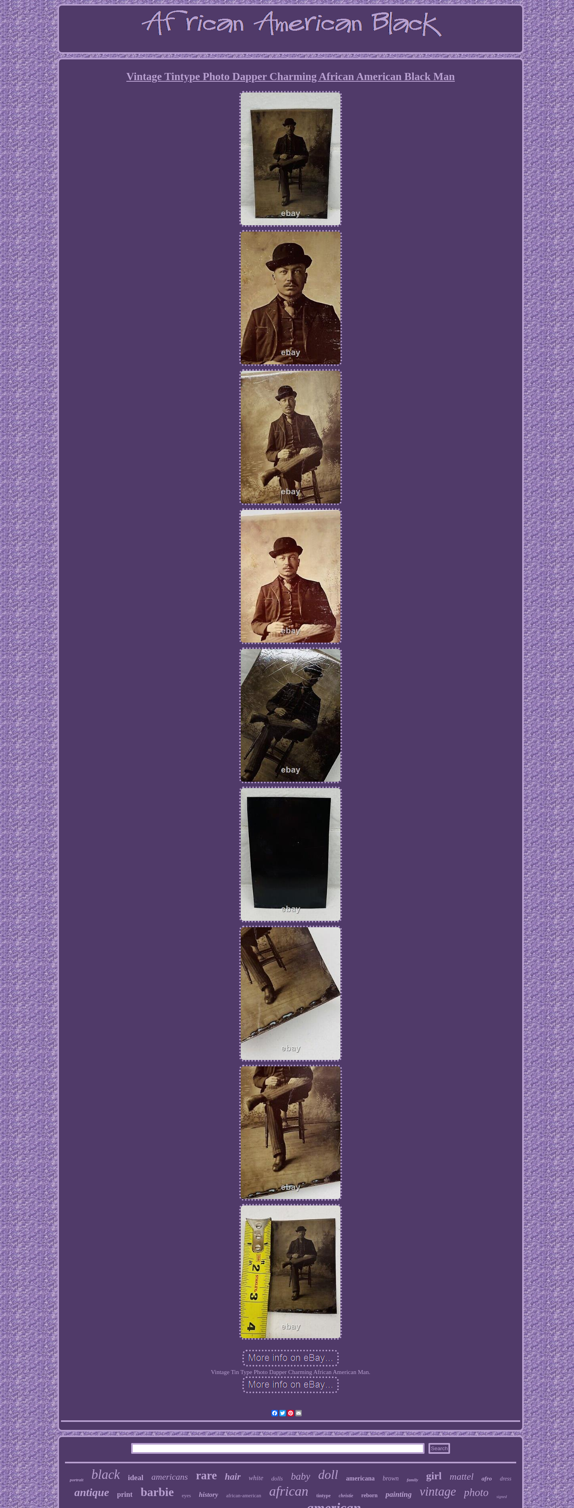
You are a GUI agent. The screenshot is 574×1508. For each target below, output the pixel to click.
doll (328, 1474)
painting (398, 1494)
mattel (462, 1476)
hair (233, 1477)
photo (476, 1492)
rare (206, 1475)
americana (360, 1478)
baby (301, 1476)
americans (169, 1477)
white (256, 1478)
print (125, 1494)
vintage (438, 1491)
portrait (76, 1479)
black (105, 1474)
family (412, 1479)
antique (91, 1492)
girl (434, 1476)
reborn (369, 1495)
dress (505, 1479)
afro (487, 1478)
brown (391, 1478)
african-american (243, 1495)
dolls (277, 1478)
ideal (136, 1477)
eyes (186, 1495)
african (288, 1491)
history (208, 1494)
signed (501, 1496)
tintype (323, 1495)
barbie (157, 1491)
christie (346, 1495)
